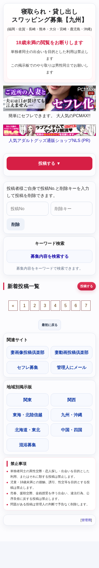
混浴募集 (27, 445)
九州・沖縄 (71, 415)
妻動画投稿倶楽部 (71, 352)
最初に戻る (50, 325)
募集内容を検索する (50, 256)
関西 (71, 400)
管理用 (86, 520)
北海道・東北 (27, 430)
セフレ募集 (27, 367)
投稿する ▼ (49, 163)
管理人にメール (71, 367)
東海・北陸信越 (27, 415)
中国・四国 (71, 430)
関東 (27, 400)
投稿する (86, 286)
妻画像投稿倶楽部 (27, 352)
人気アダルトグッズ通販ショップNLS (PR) (49, 140)
